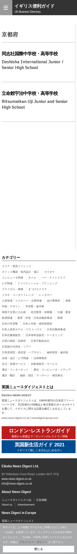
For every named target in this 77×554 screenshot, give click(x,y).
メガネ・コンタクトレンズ (18, 294)
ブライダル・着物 (12, 289)
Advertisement (25, 504)
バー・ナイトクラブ (53, 277)
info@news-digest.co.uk (17, 483)
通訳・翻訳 (8, 375)
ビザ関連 (7, 283)
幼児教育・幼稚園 (41, 312)
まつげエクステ (37, 289)
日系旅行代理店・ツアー (16, 346)
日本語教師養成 (56, 329)
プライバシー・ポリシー (33, 542)
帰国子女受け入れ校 (14, 312)
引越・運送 (64, 312)
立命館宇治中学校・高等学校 (30, 93)
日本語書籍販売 (11, 335)
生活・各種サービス (14, 363)
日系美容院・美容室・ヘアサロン (22, 352)
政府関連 (7, 317)
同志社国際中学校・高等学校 (30, 53)
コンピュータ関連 (12, 277)
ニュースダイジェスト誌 (16, 499)
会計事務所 (53, 300)
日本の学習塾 (10, 323)
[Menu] (6, 7)
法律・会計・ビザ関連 (15, 358)
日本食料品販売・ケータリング (44, 335)
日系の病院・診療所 (14, 340)
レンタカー (45, 294)
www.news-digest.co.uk (15, 417)
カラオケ (49, 271)
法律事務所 (40, 358)
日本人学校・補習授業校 (37, 323)
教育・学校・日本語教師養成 (34, 317)
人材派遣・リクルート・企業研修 (22, 300)
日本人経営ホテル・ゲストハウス (22, 329)
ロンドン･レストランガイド (39, 433)
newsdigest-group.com (44, 417)
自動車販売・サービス (44, 363)
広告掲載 (41, 499)
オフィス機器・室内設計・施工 (20, 271)
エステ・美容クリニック (16, 266)
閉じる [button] (38, 549)
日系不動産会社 (40, 340)
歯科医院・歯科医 (57, 352)
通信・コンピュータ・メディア (52, 369)
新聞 (60, 317)
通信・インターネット (15, 369)
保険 (68, 300)
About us (7, 504)
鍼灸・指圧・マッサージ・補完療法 (41, 375)
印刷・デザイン (11, 306)
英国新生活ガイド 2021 (39, 447)
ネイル (32, 277)
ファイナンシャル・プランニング (37, 283)
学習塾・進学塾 (34, 306)
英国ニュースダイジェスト (18, 520)
